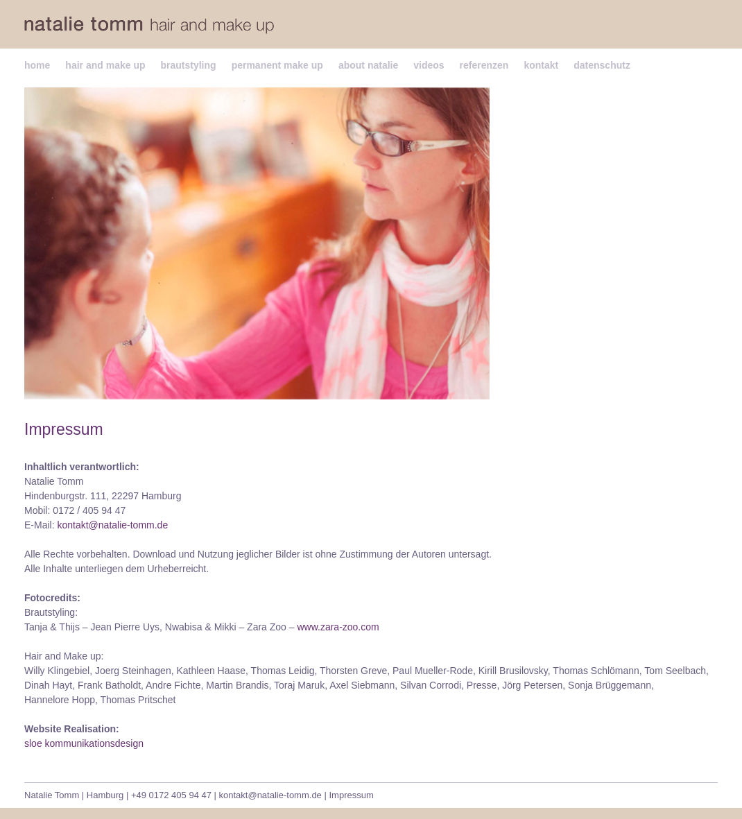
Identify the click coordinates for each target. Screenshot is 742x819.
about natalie (368, 65)
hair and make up (105, 65)
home (37, 65)
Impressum (351, 795)
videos (428, 65)
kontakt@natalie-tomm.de (112, 525)
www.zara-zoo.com (338, 626)
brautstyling (188, 65)
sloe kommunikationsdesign (84, 743)
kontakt (541, 65)
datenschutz (601, 65)
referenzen (484, 65)
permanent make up (277, 65)
